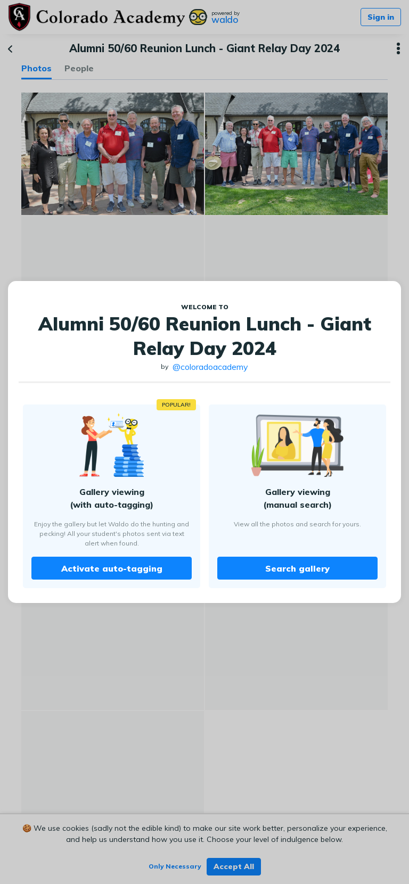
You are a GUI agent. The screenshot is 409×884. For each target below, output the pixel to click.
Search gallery (297, 568)
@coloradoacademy (210, 366)
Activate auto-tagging (111, 568)
